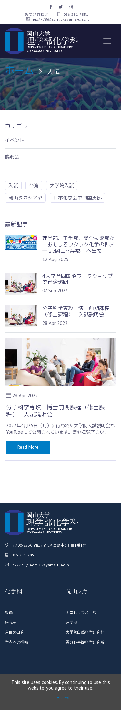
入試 (13, 185)
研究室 (10, 622)
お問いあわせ (36, 14)
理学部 (71, 622)
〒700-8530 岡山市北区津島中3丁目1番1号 (45, 545)
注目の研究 (14, 632)
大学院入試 (62, 185)
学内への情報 (16, 642)
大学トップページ (81, 612)
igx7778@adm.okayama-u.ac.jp (58, 19)
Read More (28, 447)
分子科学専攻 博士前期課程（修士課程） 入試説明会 (55, 411)
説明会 (12, 157)
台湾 (34, 185)
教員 (9, 612)
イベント (14, 140)
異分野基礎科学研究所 (85, 642)
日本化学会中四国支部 (77, 198)
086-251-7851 (72, 14)
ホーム (19, 70)
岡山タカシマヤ (25, 198)
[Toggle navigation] (107, 41)
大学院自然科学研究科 (85, 632)
